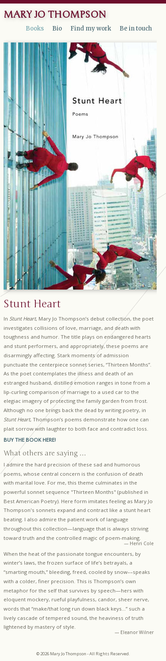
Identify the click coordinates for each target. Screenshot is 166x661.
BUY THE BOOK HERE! (30, 439)
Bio (57, 28)
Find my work (90, 28)
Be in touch (136, 28)
